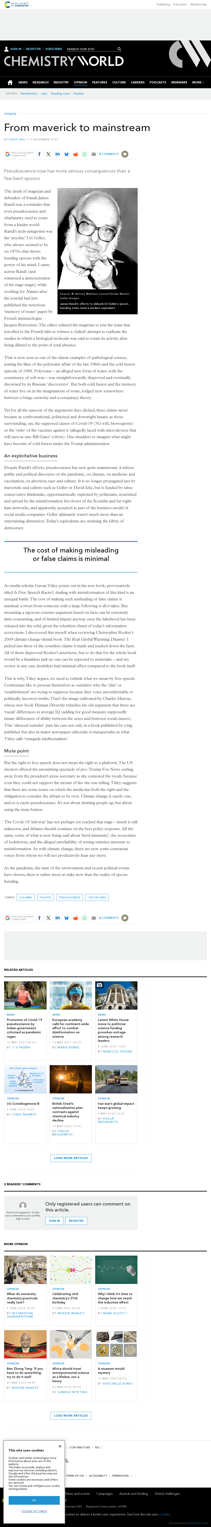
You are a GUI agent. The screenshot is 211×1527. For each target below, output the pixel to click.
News (11, 1014)
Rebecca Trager (117, 1051)
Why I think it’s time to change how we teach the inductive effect (115, 1298)
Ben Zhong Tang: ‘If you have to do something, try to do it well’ (25, 1373)
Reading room (60, 93)
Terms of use (75, 1475)
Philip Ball (17, 139)
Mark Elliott (115, 1313)
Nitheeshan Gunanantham (20, 1315)
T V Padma (21, 1047)
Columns (25, 897)
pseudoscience (69, 897)
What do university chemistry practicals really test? (22, 1298)
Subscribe (53, 49)
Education (180, 4)
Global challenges (167, 1494)
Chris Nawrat (24, 1114)
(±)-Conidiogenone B (23, 1104)
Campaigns (104, 1494)
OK (34, 1500)
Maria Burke (69, 1047)
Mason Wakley (71, 1313)
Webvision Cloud (199, 1523)
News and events (77, 1494)
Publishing (163, 4)
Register (33, 49)
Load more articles (71, 1158)
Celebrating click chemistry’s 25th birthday (65, 1298)
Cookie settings (34, 1511)
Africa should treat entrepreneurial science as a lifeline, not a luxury (70, 1375)
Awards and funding (133, 1494)
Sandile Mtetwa (72, 1392)
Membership (198, 4)
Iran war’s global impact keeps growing (116, 1106)
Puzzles (79, 93)
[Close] (59, 1446)
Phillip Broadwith (62, 1133)
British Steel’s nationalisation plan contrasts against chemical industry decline (67, 1112)
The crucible (97, 897)
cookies (164, 1514)
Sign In (15, 49)
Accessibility (98, 1475)
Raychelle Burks (118, 1383)
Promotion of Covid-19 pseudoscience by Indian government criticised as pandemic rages (24, 1028)
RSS (97, 1447)
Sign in (54, 1221)
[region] (34, 1482)
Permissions (120, 1475)
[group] (197, 82)
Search (119, 49)
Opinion (10, 114)
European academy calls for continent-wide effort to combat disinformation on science (70, 1028)
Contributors (79, 1447)
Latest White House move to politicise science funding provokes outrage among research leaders (113, 1030)
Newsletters (29, 93)
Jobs (44, 93)
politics (45, 897)
